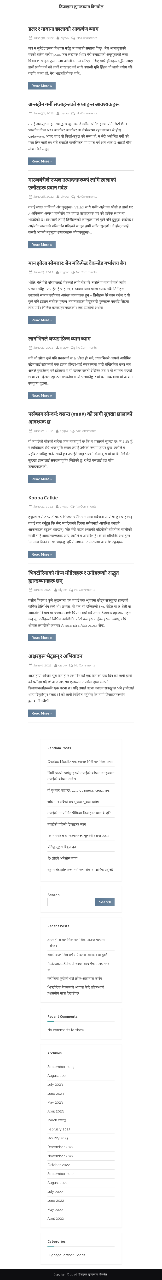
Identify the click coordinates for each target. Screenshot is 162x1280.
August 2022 (57, 1183)
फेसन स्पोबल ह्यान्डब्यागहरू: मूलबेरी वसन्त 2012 (78, 836)
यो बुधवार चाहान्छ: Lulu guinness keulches (78, 790)
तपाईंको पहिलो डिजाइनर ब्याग (66, 824)
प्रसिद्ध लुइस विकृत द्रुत (61, 847)
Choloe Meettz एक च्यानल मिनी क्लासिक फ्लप (80, 762)
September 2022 (60, 1174)
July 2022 (55, 1192)
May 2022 (55, 1210)
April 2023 (55, 1111)
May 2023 (55, 1102)
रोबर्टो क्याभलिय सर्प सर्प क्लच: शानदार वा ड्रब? (77, 955)
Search (53, 895)
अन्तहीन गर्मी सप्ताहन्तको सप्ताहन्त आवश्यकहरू (73, 104)
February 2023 (58, 1129)
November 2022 (60, 1156)
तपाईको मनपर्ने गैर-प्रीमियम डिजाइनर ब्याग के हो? (79, 813)
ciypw (65, 37)
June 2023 (55, 1094)
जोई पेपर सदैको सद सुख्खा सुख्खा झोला (73, 802)
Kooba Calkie (43, 497)
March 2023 (56, 1120)
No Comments (86, 38)
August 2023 (57, 1076)
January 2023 (57, 1138)
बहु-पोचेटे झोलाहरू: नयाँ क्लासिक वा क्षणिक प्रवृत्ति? (80, 870)
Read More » (44, 86)
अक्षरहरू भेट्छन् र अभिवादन (55, 656)
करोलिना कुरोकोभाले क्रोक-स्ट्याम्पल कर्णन (74, 978)
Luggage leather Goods (66, 1255)
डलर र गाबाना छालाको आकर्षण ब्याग (63, 29)
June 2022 (55, 1200)
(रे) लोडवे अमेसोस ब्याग (62, 858)
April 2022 (55, 1218)
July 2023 (55, 1084)
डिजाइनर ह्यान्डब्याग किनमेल (81, 7)
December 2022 (60, 1147)
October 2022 (58, 1165)
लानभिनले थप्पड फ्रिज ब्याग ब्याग (59, 338)
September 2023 (60, 1067)
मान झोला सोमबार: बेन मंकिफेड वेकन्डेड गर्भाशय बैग (77, 263)
